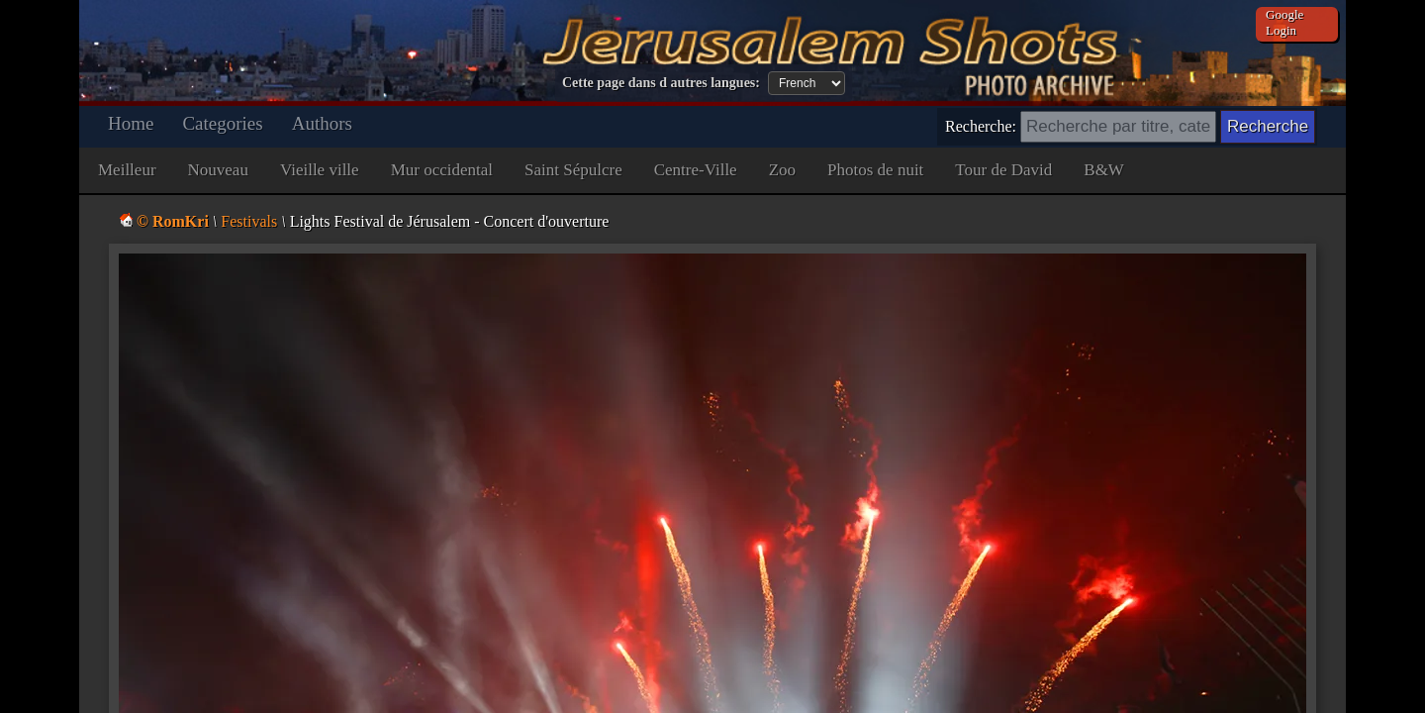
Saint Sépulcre (573, 169)
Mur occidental (442, 169)
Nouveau (218, 169)
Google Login (1284, 22)
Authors (322, 123)
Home (130, 123)
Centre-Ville (695, 169)
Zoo (782, 169)
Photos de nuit (875, 169)
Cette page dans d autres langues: (661, 82)
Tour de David (1003, 169)
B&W (1104, 169)
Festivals (249, 221)
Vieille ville (319, 169)
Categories (222, 123)
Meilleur (127, 169)
